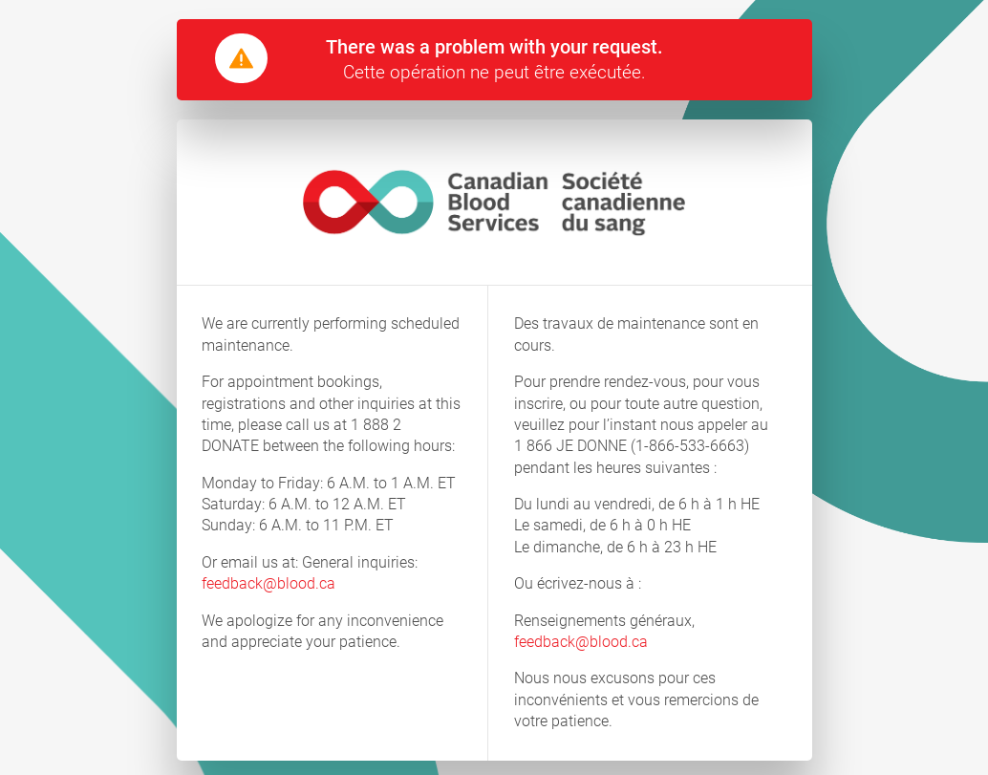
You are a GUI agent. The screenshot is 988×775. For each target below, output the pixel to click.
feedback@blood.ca (268, 583)
